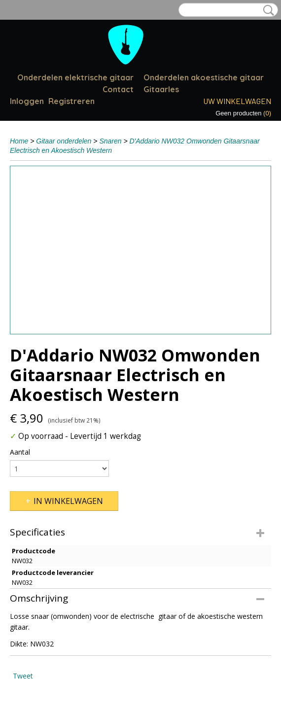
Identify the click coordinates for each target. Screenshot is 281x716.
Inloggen (27, 101)
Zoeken (266, 10)
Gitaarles (161, 89)
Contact (118, 89)
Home (19, 141)
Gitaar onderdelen (63, 141)
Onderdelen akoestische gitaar (203, 77)
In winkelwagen (68, 501)
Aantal (20, 452)
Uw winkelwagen (237, 101)
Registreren (71, 101)
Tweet (23, 675)
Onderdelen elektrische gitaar (75, 77)
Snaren (110, 141)
